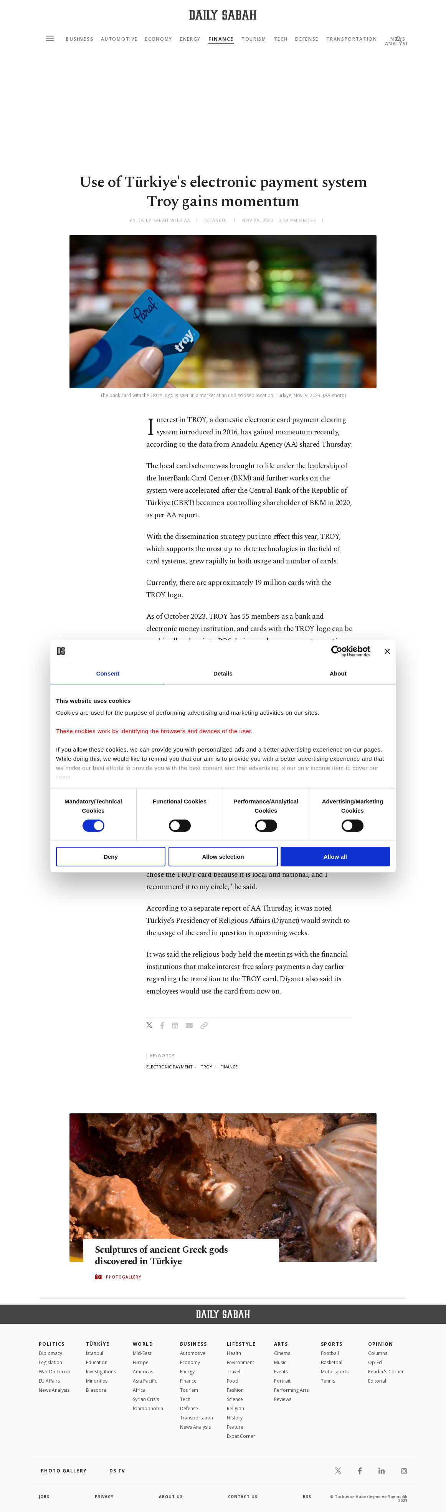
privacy (104, 1496)
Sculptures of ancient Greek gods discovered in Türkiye (163, 1256)
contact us (243, 1496)
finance (229, 1067)
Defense (307, 39)
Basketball (332, 1362)
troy (206, 1067)
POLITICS (52, 1344)
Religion (235, 1408)
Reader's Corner (386, 1371)
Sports (332, 1344)
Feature (235, 1427)
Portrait (282, 1381)
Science (235, 1399)
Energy (190, 39)
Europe (141, 1362)
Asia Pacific (145, 1381)
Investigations (101, 1371)
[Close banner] (387, 651)
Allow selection (223, 856)
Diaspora (96, 1390)
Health (234, 1353)
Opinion (380, 1344)
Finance (221, 39)
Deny (111, 856)
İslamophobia (148, 1408)
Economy (158, 39)
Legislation (50, 1362)
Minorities (96, 1381)
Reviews (282, 1399)
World (143, 1344)
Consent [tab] (108, 673)
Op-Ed (375, 1362)
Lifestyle (241, 1344)
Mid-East (142, 1353)
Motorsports (335, 1371)
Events (281, 1371)
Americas (143, 1371)
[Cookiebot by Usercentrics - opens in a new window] (336, 651)
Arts (281, 1344)
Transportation (351, 39)
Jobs (44, 1496)
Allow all (335, 856)
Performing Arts (291, 1390)
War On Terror (55, 1371)
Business (79, 39)
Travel (233, 1371)
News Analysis (54, 1390)
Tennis (328, 1381)
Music (280, 1362)
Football (330, 1353)
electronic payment (169, 1067)
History (235, 1417)
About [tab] (338, 673)
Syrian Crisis (146, 1399)
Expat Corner (241, 1436)
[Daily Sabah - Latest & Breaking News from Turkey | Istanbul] (222, 15)
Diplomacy (50, 1353)
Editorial (377, 1381)
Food (232, 1381)
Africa (139, 1390)
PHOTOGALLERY (123, 1277)
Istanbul (94, 1353)
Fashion (235, 1390)
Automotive (119, 39)
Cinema (282, 1353)
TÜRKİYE (98, 1344)
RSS (307, 1496)
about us (171, 1496)
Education (96, 1362)
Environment (240, 1362)
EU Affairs (49, 1381)
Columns (377, 1353)
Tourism (253, 39)
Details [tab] (223, 673)
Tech (281, 39)
